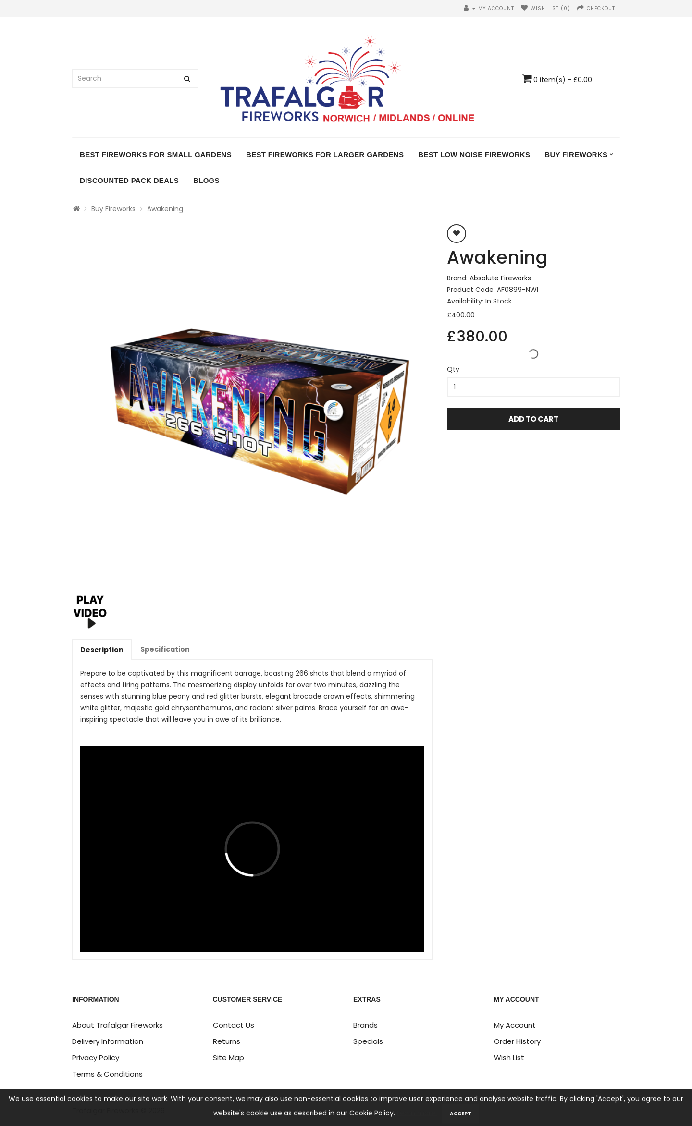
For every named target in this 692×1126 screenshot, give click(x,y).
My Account (515, 1025)
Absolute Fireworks (500, 278)
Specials (368, 1041)
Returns (226, 1041)
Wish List (509, 1058)
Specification (165, 649)
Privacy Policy (95, 1058)
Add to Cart (533, 419)
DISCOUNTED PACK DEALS (129, 180)
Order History (517, 1041)
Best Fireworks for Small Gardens (156, 154)
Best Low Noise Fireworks (474, 154)
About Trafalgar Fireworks (117, 1025)
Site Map (228, 1058)
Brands (365, 1025)
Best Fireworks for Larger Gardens (325, 154)
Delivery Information (107, 1041)
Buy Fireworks (575, 154)
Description (102, 649)
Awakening (165, 209)
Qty (453, 369)
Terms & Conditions (107, 1074)
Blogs (206, 180)
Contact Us (233, 1025)
